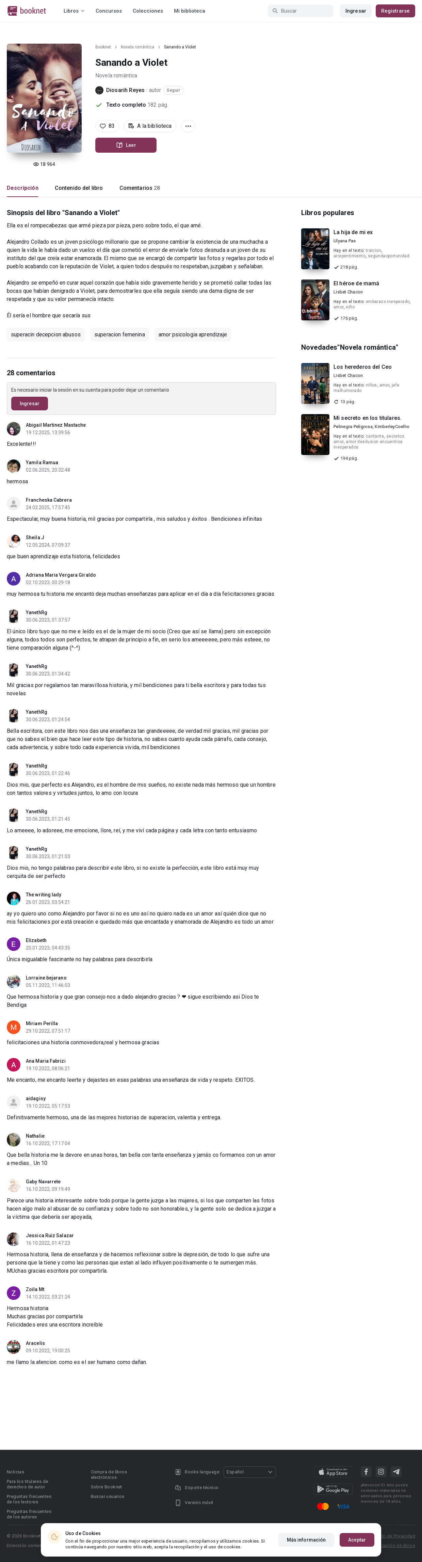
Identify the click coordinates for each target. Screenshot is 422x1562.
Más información (306, 1540)
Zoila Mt (35, 1289)
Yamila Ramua (42, 462)
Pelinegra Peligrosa (353, 426)
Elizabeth (36, 940)
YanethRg (36, 612)
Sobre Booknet (106, 1486)
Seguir (173, 90)
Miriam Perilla (42, 1023)
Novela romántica (137, 47)
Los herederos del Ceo (363, 367)
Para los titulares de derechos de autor (27, 1484)
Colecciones (148, 11)
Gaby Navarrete (43, 1181)
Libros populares (327, 213)
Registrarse (395, 11)
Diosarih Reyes (125, 90)
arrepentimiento (350, 256)
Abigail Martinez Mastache (56, 425)
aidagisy (36, 1098)
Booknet (103, 47)
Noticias (15, 1471)
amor (339, 307)
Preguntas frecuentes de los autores (29, 1514)
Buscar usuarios (108, 1496)
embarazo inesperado (388, 301)
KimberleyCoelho (392, 426)
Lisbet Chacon (348, 291)
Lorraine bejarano (46, 978)
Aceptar (357, 1540)
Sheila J (35, 537)
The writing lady (44, 894)
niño (350, 307)
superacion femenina (119, 334)
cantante (375, 436)
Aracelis (35, 1343)
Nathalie (35, 1136)
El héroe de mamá (356, 283)
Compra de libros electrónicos (109, 1474)
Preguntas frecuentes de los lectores (29, 1499)
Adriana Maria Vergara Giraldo (61, 575)
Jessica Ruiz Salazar (50, 1235)
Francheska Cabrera (49, 500)
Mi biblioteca (189, 11)
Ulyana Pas (345, 240)
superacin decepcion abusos (46, 334)
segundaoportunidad (388, 256)
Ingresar (355, 11)
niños (371, 385)
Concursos (109, 11)
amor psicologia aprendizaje (193, 334)
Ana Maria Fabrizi (46, 1061)
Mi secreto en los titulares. (368, 418)
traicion (373, 250)
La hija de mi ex (353, 232)
